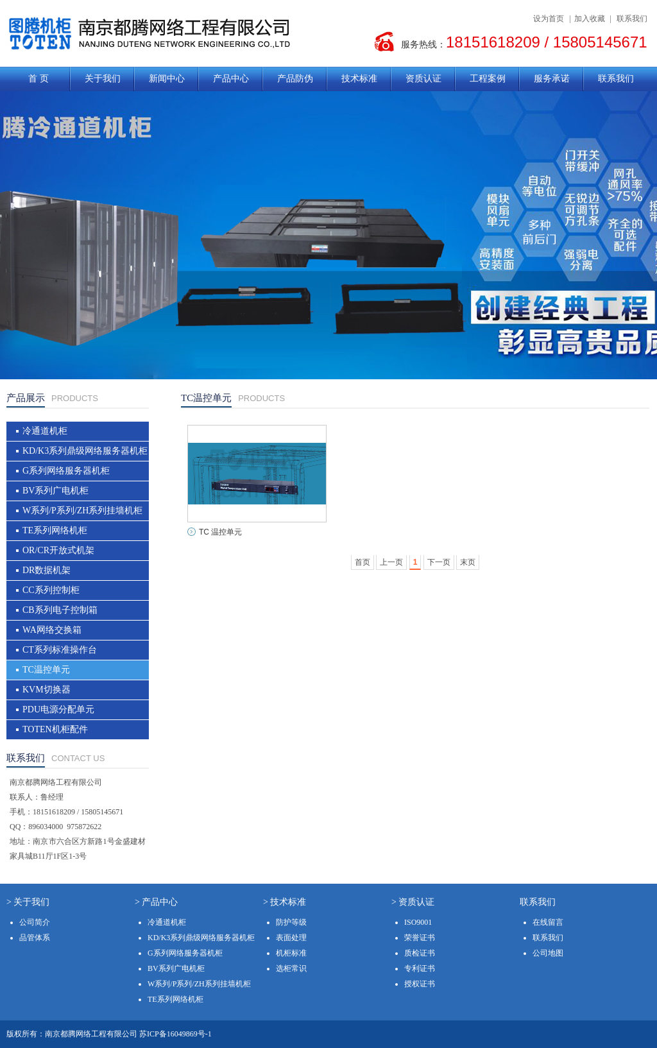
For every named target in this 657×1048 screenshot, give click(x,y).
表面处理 (291, 937)
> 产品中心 (156, 902)
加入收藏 (589, 18)
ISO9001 (418, 922)
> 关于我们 (27, 902)
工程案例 (488, 78)
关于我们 (103, 78)
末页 (467, 562)
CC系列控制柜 (51, 590)
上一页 (391, 562)
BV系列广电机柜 (55, 490)
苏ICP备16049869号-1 (175, 1033)
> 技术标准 (284, 902)
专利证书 (419, 968)
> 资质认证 (412, 902)
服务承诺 (552, 78)
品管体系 (34, 937)
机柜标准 (291, 953)
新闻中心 (167, 78)
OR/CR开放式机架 (58, 550)
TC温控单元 (46, 669)
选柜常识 (291, 968)
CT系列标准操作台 (59, 650)
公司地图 (548, 953)
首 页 (38, 78)
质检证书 (419, 953)
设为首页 (548, 18)
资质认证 (423, 78)
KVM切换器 (46, 689)
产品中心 (231, 78)
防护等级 (291, 922)
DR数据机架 (46, 570)
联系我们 (632, 18)
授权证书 (419, 983)
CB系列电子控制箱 (60, 610)
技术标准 (359, 78)
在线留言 (548, 922)
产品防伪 (295, 78)
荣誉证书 (419, 937)
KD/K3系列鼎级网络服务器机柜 (85, 451)
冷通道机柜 (44, 431)
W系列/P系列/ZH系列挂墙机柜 (82, 510)
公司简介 (34, 922)
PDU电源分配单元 (58, 709)
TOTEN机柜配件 (55, 729)
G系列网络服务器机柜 (66, 471)
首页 (362, 562)
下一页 (438, 562)
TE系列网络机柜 (54, 530)
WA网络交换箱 (51, 630)
